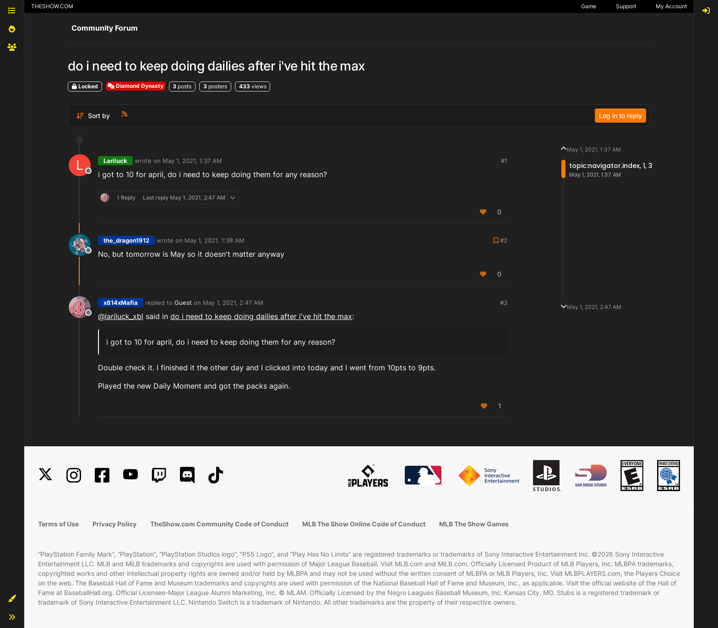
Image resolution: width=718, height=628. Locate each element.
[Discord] (187, 475)
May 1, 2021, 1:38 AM (215, 240)
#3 (503, 302)
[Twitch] (159, 475)
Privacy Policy (114, 524)
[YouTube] (130, 475)
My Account (671, 6)
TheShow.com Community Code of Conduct (219, 524)
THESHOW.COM (52, 6)
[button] (12, 598)
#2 (503, 240)
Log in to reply (620, 115)
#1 (504, 160)
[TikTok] (215, 475)
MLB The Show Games (474, 524)
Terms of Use (58, 524)
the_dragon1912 (126, 240)
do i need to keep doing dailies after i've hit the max (261, 316)
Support (626, 6)
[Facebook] (102, 475)
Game (588, 6)
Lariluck (115, 160)
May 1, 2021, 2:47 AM (233, 302)
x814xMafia (120, 302)
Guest (183, 302)
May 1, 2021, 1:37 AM (192, 160)
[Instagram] (73, 475)
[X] (45, 475)
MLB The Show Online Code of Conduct (363, 524)
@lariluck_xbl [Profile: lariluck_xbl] (120, 316)
